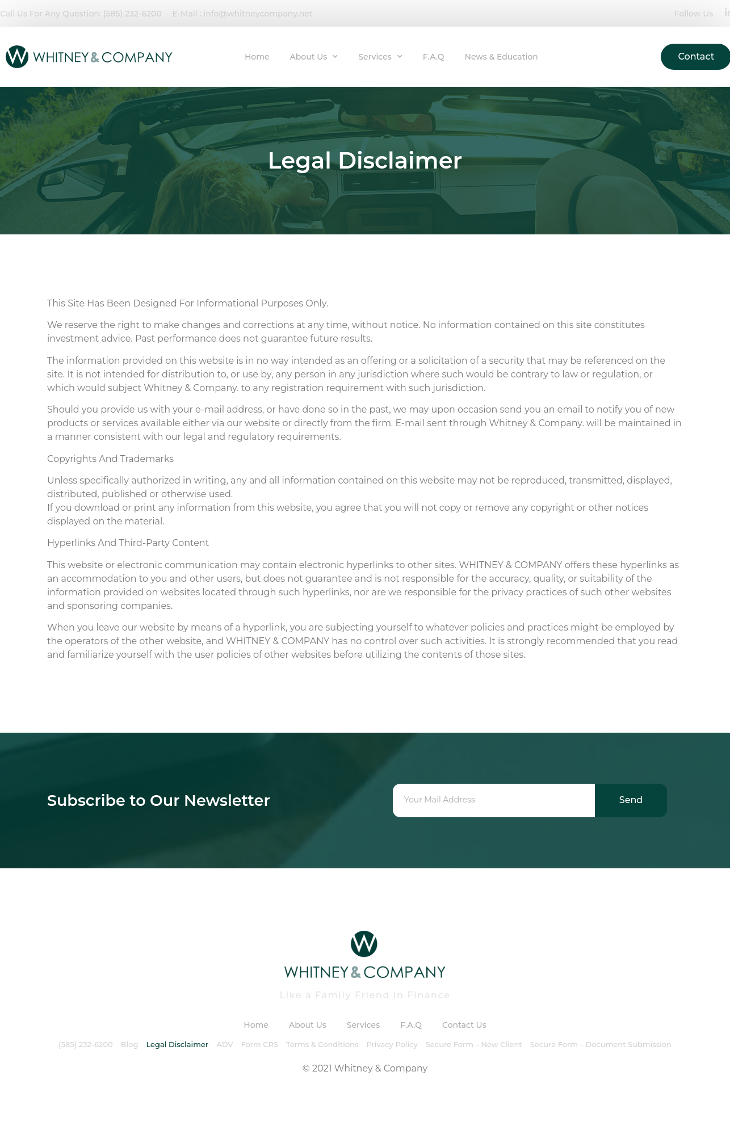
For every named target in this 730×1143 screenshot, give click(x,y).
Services (380, 56)
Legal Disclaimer (177, 1044)
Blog (130, 1044)
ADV (224, 1044)
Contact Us (464, 1025)
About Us (314, 56)
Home (257, 57)
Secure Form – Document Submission (601, 1044)
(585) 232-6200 (85, 1044)
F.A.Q (433, 57)
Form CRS (259, 1044)
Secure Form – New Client (474, 1044)
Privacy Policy (391, 1044)
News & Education (501, 57)
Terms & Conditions (322, 1044)
